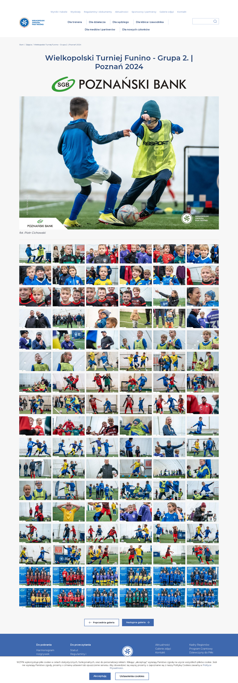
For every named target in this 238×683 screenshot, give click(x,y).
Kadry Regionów (199, 644)
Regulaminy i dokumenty (98, 11)
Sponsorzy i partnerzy (144, 11)
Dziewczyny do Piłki (201, 652)
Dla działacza (97, 22)
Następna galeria (138, 622)
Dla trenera (75, 22)
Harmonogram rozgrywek (45, 652)
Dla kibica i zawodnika (150, 22)
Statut (74, 650)
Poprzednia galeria (101, 622)
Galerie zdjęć (167, 11)
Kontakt (181, 11)
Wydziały (75, 11)
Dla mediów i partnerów (100, 29)
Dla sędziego (121, 22)
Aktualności (121, 11)
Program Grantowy (201, 648)
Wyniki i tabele (59, 11)
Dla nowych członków (136, 29)
